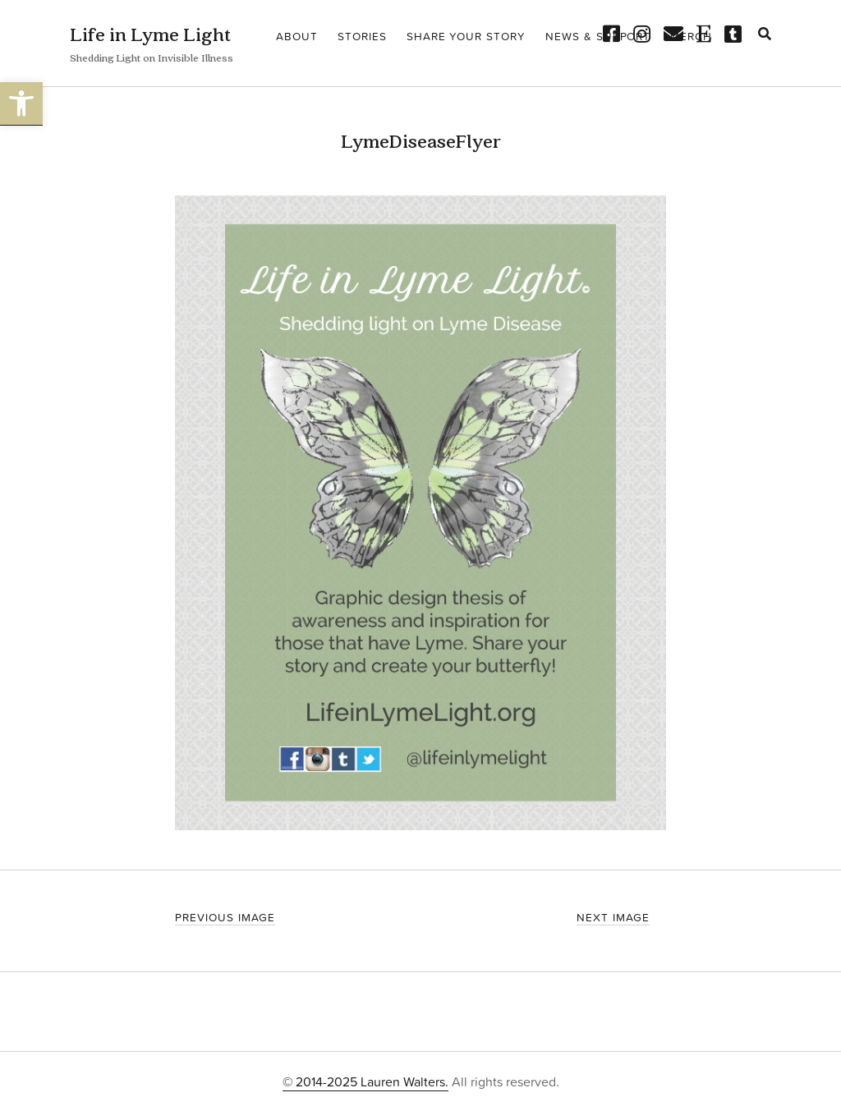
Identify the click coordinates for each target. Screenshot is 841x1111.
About (297, 36)
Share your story (466, 36)
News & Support (597, 36)
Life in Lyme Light (150, 34)
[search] (764, 34)
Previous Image (224, 917)
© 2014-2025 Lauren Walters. (365, 1081)
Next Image (613, 917)
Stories (362, 36)
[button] (21, 104)
